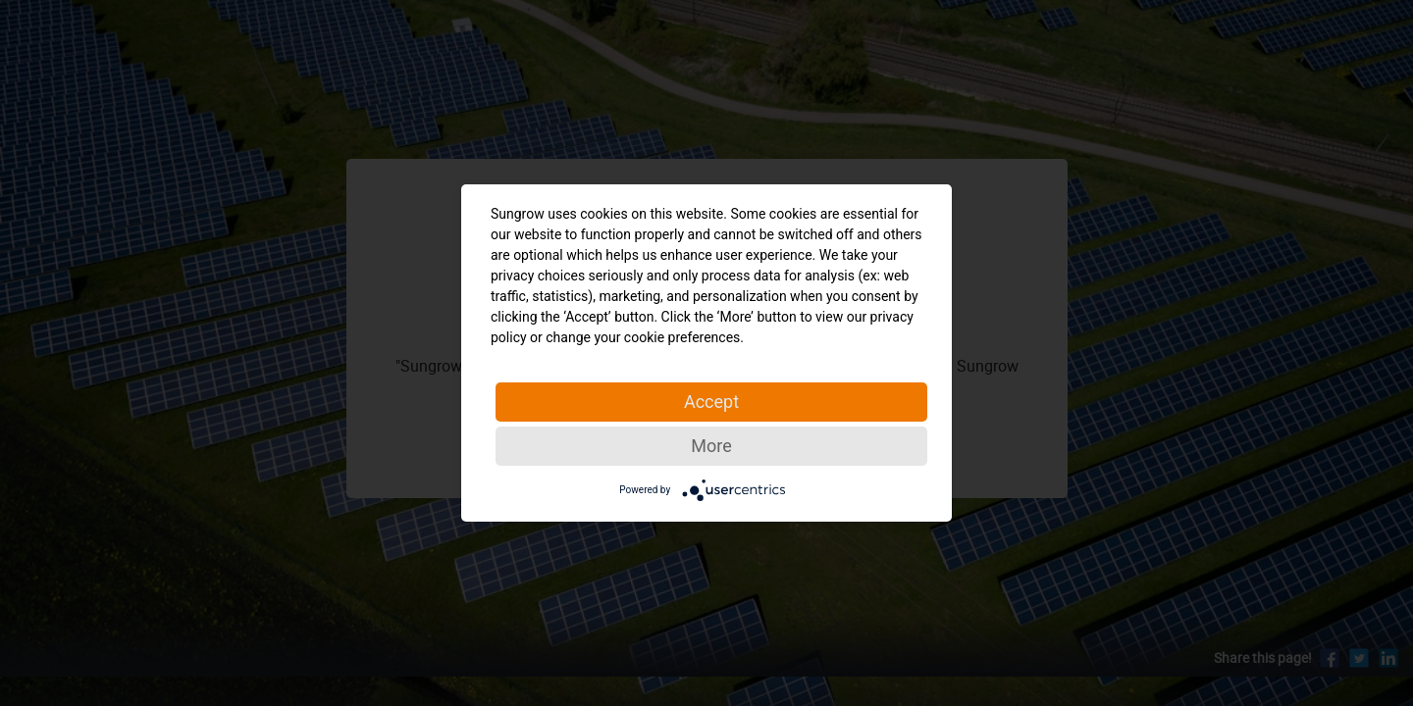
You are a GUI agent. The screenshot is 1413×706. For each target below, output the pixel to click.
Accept (711, 401)
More (711, 445)
